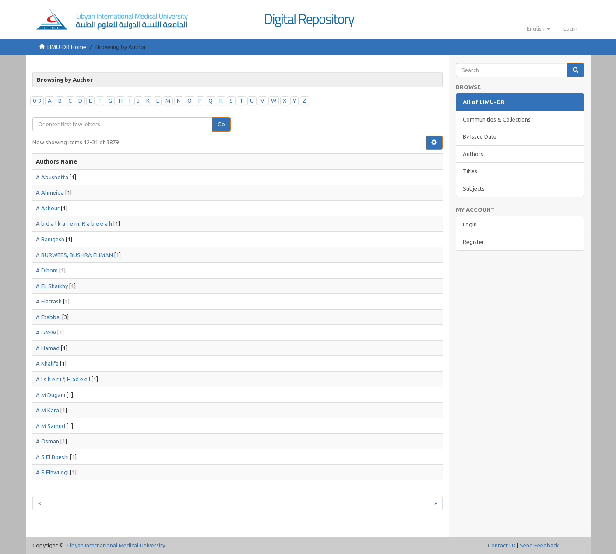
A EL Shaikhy (52, 286)
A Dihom (47, 270)
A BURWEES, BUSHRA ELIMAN (74, 255)
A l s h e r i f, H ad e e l (63, 379)
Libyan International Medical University (116, 545)
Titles (470, 171)
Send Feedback (539, 545)
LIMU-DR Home (66, 47)
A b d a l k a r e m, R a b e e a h (74, 223)
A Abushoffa (52, 177)
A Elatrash (49, 301)
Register (473, 242)
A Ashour (48, 208)
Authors (473, 154)
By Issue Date (479, 136)
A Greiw (46, 332)
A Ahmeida (50, 192)
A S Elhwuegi (52, 472)
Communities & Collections (497, 119)
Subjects (474, 188)
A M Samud (50, 426)
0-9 (37, 101)
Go (221, 124)
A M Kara (47, 410)
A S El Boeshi (52, 457)
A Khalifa (47, 363)
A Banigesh (50, 239)
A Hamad (48, 348)
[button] (538, 28)
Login (470, 224)
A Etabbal (48, 317)
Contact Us (502, 545)
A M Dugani (50, 395)
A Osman (47, 441)
